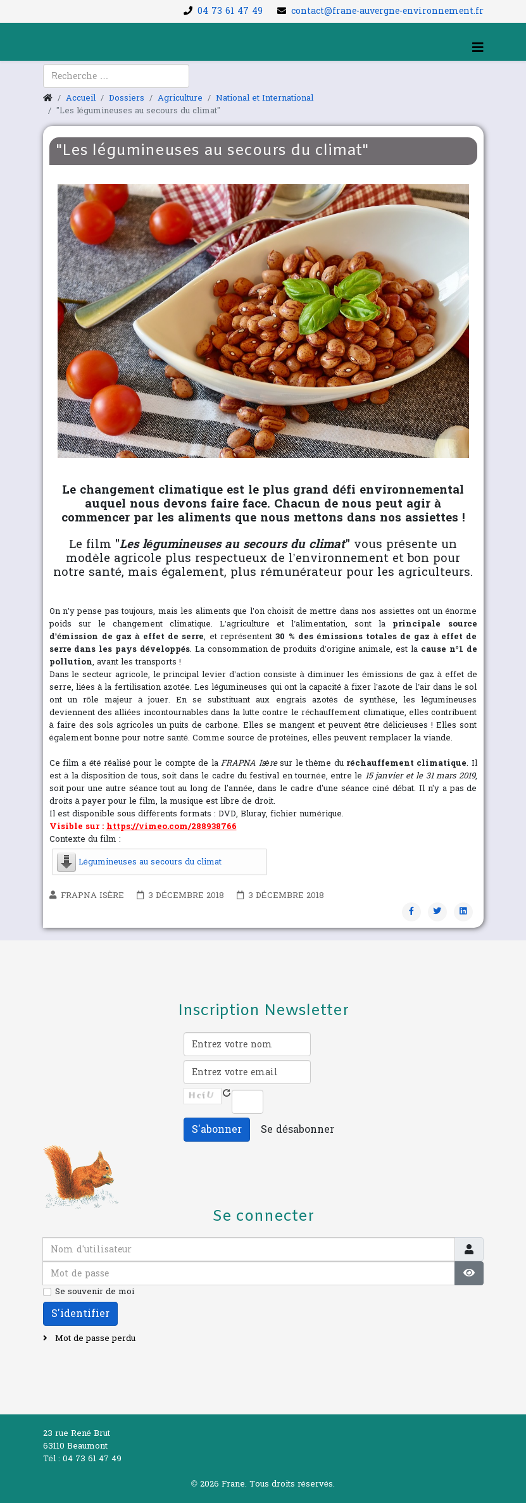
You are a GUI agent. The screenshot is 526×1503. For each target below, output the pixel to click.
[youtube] (68, 82)
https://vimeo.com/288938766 (171, 826)
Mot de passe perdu (94, 1338)
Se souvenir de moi (94, 1291)
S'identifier (80, 1313)
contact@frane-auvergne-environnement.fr (387, 11)
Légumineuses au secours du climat (150, 862)
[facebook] (51, 82)
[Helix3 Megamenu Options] (478, 48)
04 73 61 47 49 (230, 11)
